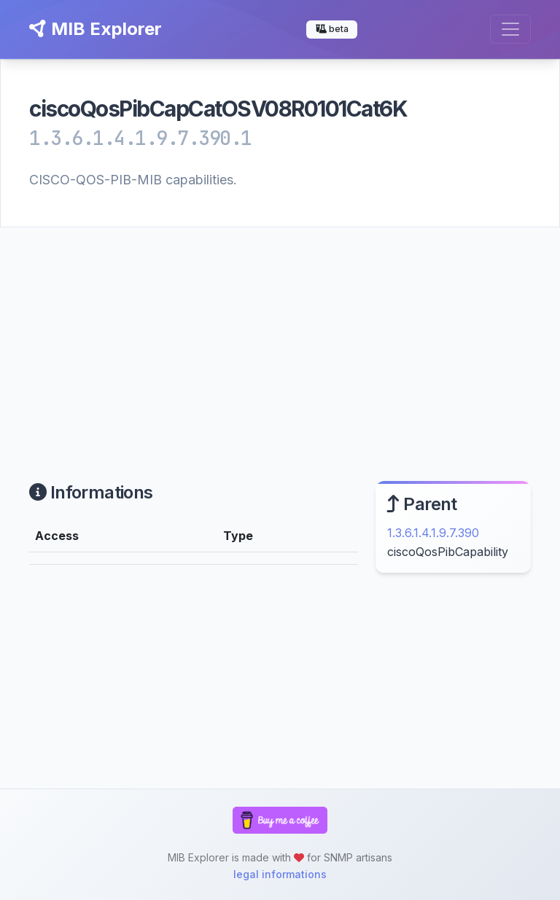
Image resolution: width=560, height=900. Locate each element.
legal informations (280, 874)
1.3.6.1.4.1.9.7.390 (433, 532)
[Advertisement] (280, 337)
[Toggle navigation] (510, 29)
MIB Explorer (95, 28)
